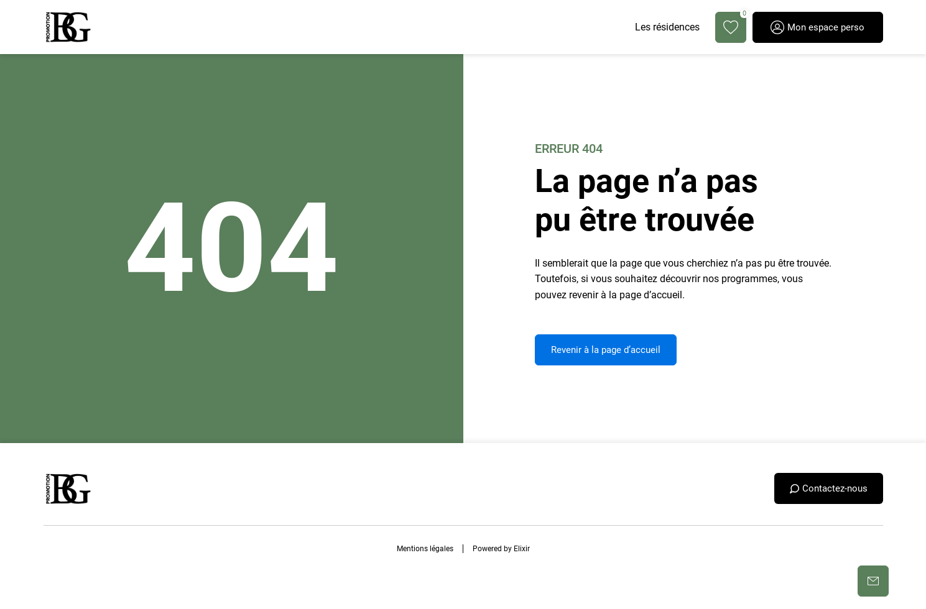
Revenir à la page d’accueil (605, 349)
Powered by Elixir (501, 548)
